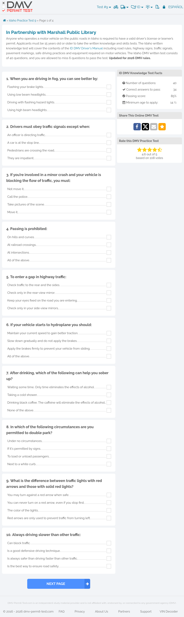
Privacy (80, 611)
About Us (101, 611)
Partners (124, 611)
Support (146, 611)
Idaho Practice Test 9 (22, 20)
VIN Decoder (169, 611)
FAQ (62, 611)
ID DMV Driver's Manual (86, 48)
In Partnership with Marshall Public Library (51, 32)
